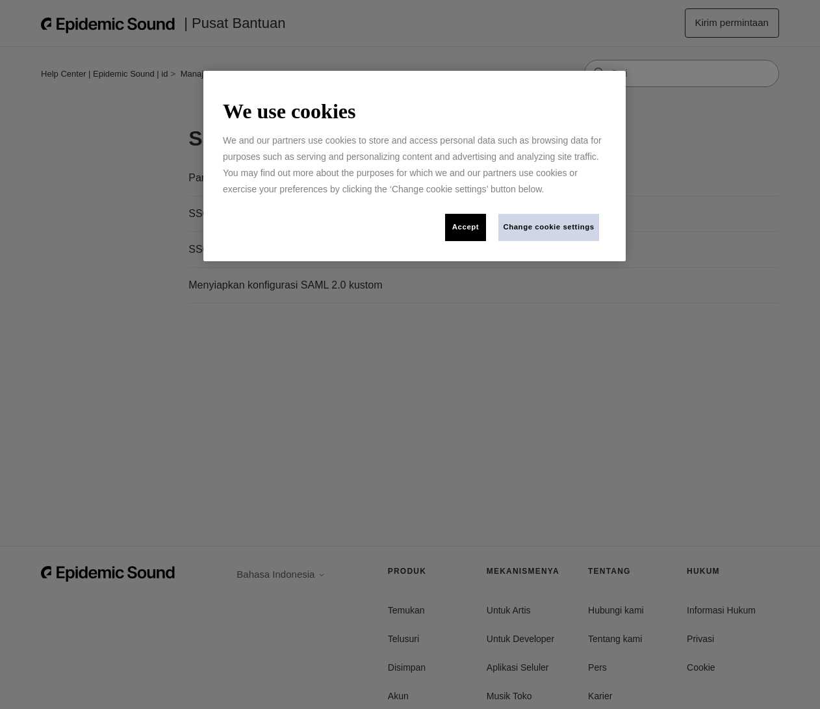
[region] (414, 166)
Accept (465, 227)
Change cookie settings (548, 227)
